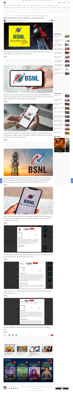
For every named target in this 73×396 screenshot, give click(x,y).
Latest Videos (57, 93)
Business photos (16, 15)
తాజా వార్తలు (7, 5)
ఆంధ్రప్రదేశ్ (18, 5)
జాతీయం (42, 5)
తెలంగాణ (22, 5)
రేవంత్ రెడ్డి (64, 7)
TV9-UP (49, 0)
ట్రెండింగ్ (45, 5)
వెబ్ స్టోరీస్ (34, 5)
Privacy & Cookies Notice (47, 386)
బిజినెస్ (31, 5)
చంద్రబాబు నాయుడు (59, 7)
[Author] (5, 20)
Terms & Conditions (36, 388)
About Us (26, 386)
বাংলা (36, 0)
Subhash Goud (9, 20)
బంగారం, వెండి (37, 7)
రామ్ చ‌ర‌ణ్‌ (54, 7)
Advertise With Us (32, 386)
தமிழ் (40, 0)
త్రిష (9, 7)
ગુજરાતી (33, 0)
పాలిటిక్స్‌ (57, 5)
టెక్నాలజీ (16, 7)
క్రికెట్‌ (40, 7)
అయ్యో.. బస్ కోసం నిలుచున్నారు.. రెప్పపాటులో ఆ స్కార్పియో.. (9, 379)
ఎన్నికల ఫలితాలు (23, 7)
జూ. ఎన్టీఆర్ (46, 7)
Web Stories (57, 137)
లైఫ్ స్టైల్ (25, 5)
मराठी (30, 0)
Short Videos (8, 360)
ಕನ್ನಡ (28, 0)
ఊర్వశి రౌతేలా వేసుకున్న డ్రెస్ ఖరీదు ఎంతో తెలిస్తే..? (46, 379)
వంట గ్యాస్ (28, 7)
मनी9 (46, 0)
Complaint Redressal (39, 386)
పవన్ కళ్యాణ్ (68, 7)
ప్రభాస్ (43, 7)
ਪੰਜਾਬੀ (38, 0)
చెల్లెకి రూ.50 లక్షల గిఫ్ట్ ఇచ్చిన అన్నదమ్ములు (34, 379)
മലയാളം (43, 0)
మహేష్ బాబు (50, 7)
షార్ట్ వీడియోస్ (38, 5)
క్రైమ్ (50, 5)
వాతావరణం (32, 7)
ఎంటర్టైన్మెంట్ (11, 5)
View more (49, 360)
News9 (24, 0)
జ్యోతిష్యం (19, 7)
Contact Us (22, 386)
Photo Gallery (11, 15)
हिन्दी (26, 0)
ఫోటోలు (28, 5)
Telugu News (6, 15)
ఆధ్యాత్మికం (53, 5)
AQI (62, 2)
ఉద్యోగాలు (12, 7)
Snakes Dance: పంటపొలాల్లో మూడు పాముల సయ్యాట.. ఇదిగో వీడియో (21, 379)
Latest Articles (57, 34)
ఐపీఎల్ (15, 5)
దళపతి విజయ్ (6, 7)
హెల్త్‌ (48, 5)
